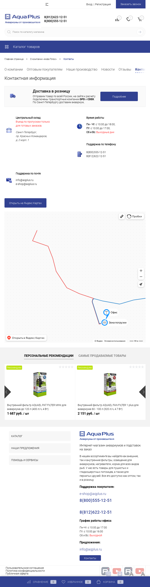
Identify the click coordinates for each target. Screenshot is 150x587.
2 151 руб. (89, 413)
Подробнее (119, 96)
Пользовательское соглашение (25, 567)
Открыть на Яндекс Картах (25, 203)
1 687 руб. (18, 413)
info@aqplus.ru (25, 180)
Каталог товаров (22, 47)
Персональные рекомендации (48, 356)
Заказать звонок (130, 4)
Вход (89, 4)
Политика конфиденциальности (25, 570)
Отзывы (125, 69)
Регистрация (103, 4)
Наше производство (81, 69)
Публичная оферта (17, 573)
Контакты (90, 558)
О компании (13, 69)
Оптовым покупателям (44, 69)
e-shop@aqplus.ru (26, 184)
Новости (108, 69)
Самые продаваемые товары (102, 356)
